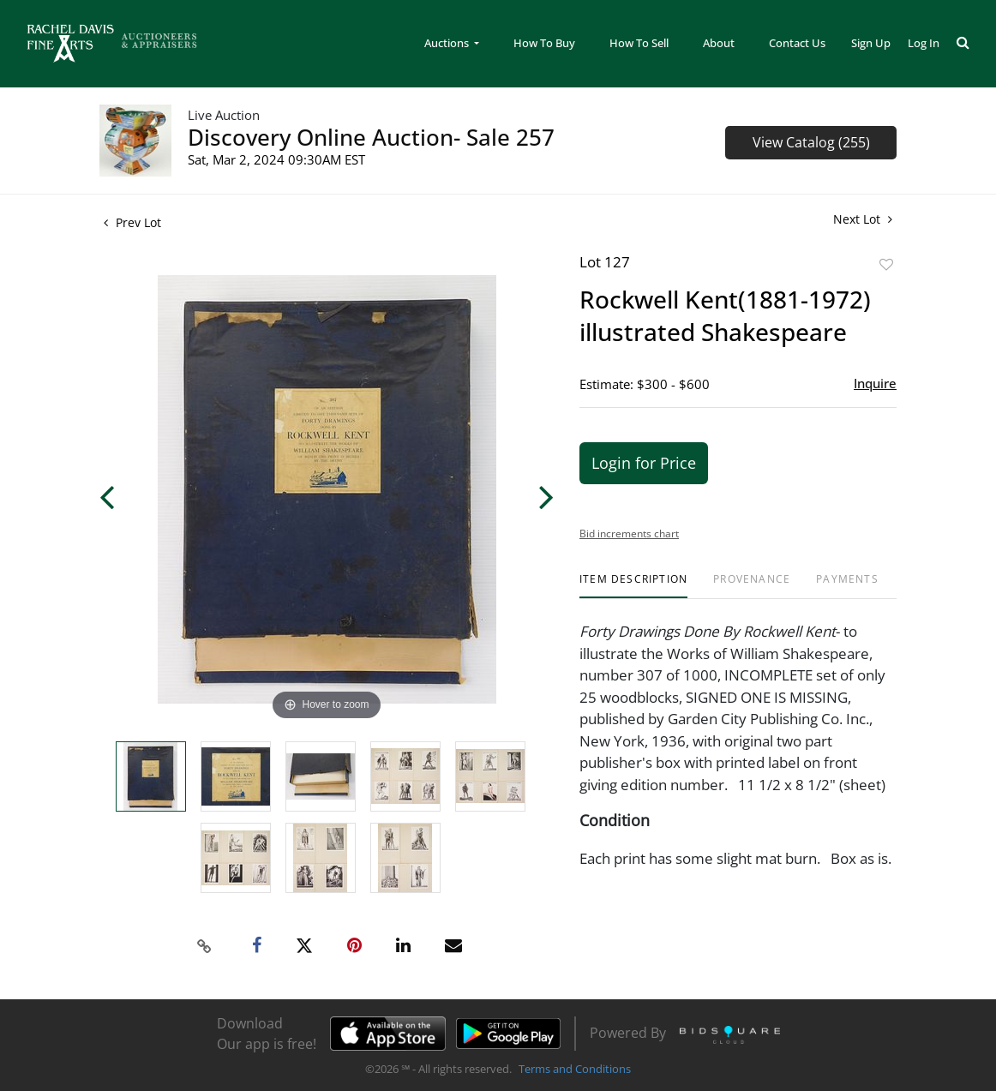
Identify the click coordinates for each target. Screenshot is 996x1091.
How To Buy (544, 43)
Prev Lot (132, 222)
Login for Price (643, 463)
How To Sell (639, 43)
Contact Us (797, 43)
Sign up (871, 43)
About (719, 43)
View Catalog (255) (811, 142)
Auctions (447, 43)
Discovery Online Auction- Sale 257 (371, 137)
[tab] (633, 585)
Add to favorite (886, 264)
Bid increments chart (629, 533)
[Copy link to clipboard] (205, 946)
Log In (923, 43)
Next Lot (862, 219)
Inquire (875, 383)
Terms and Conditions (575, 1068)
